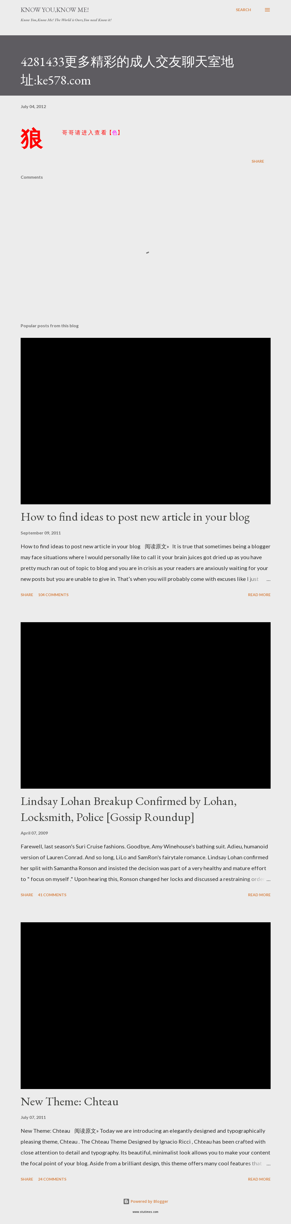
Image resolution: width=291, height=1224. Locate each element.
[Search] (243, 10)
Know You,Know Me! (55, 9)
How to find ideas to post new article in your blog (135, 516)
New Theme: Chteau (70, 1101)
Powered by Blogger (145, 1201)
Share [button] (258, 161)
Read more (259, 594)
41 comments (52, 894)
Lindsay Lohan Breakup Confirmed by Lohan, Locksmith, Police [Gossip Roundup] (129, 809)
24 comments (52, 1179)
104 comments (53, 594)
